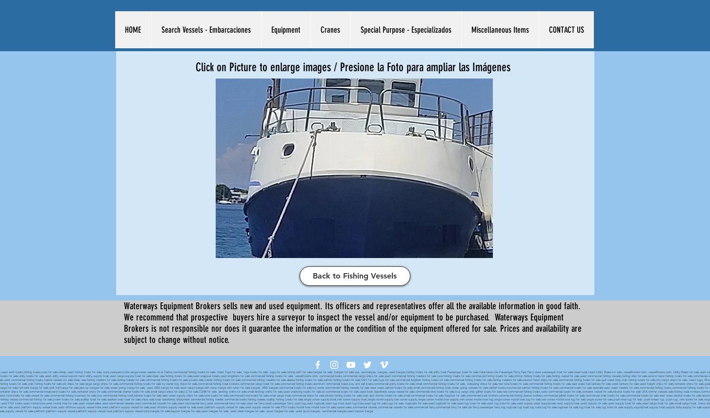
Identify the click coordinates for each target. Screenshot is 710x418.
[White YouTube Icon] (350, 364)
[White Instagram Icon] (334, 364)
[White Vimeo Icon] (384, 364)
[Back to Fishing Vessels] (355, 276)
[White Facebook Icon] (317, 364)
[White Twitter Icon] (367, 364)
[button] (206, 29)
